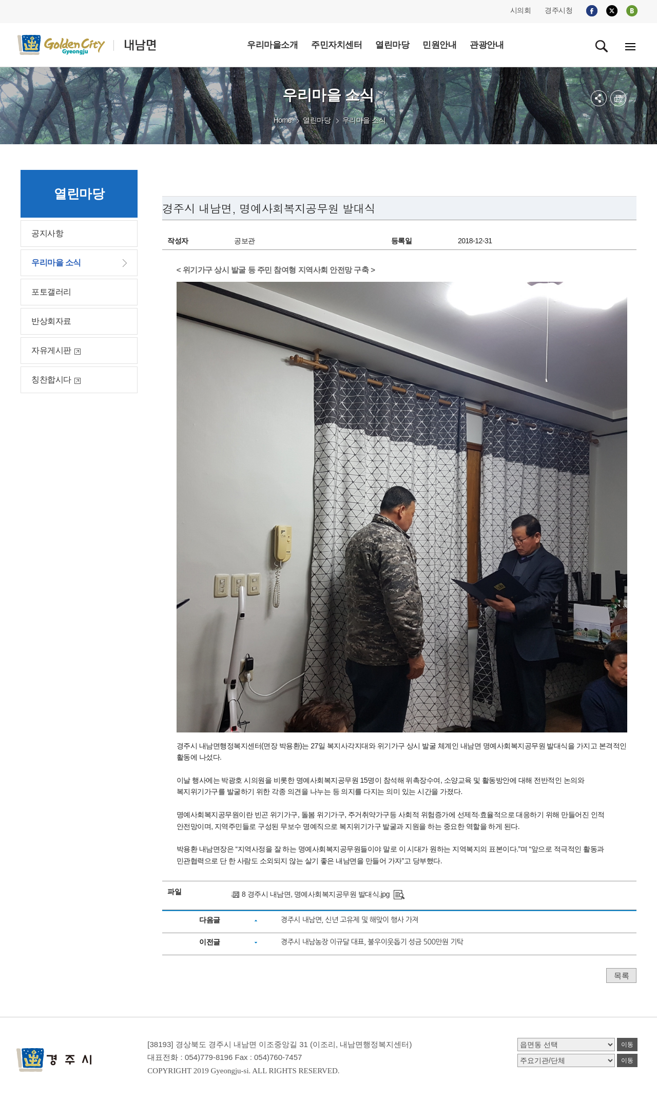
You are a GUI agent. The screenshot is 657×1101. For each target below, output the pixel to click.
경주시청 (558, 10)
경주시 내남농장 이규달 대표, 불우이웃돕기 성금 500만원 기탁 (372, 941)
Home (283, 120)
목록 (621, 975)
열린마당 (317, 120)
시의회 (520, 10)
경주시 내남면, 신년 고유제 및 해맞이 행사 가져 (349, 919)
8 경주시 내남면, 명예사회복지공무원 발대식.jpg (316, 894)
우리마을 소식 (363, 120)
